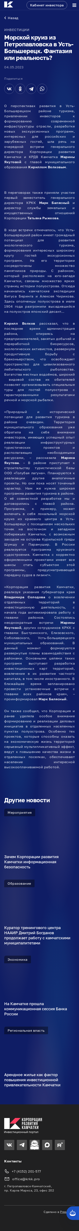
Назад (11, 17)
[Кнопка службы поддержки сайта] (72, 1213)
